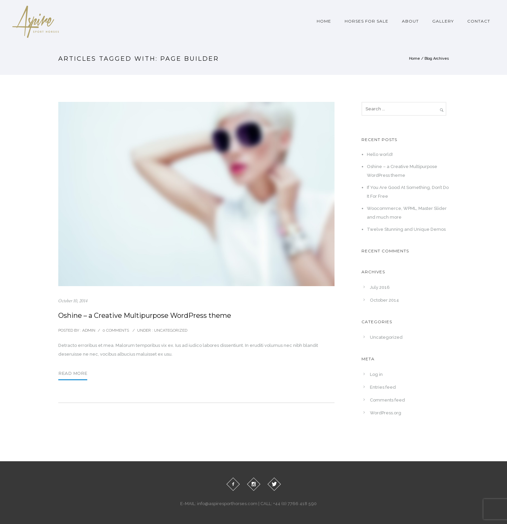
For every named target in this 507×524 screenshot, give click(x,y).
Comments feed (387, 400)
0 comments (115, 330)
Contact (478, 21)
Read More (72, 373)
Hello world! (380, 154)
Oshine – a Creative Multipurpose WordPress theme (144, 315)
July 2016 (380, 287)
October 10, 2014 (72, 301)
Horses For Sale (366, 21)
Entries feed (383, 387)
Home (324, 21)
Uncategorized (170, 330)
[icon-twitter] (274, 484)
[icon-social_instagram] (253, 484)
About (410, 21)
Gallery (443, 21)
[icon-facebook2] (233, 484)
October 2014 (384, 300)
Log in (376, 374)
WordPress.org (385, 412)
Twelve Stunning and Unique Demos (406, 229)
